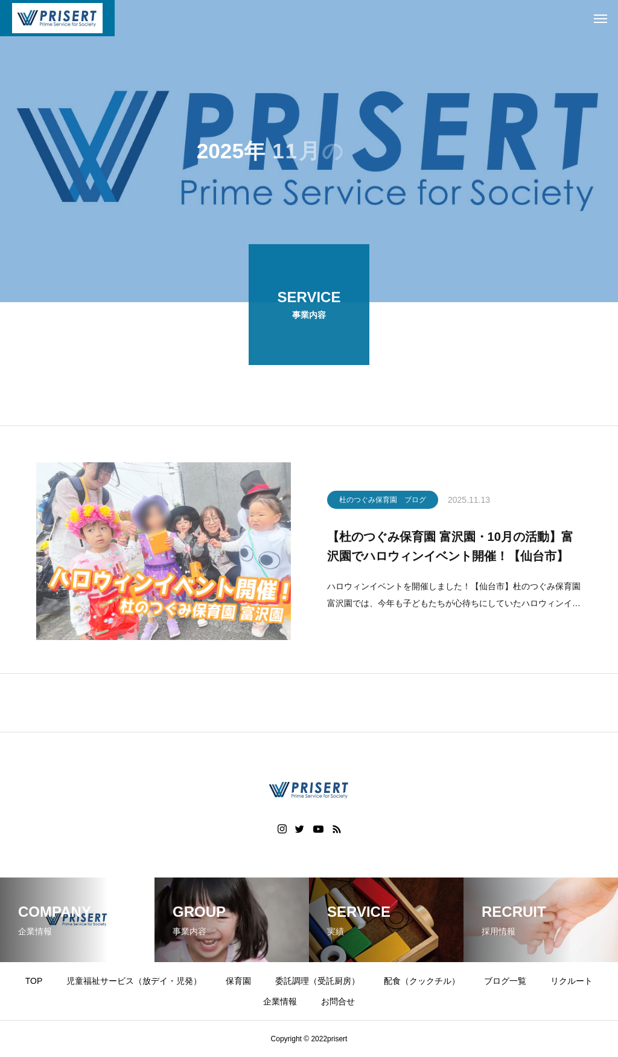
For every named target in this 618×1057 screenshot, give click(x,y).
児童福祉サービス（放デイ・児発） (134, 981)
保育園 (238, 981)
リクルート (571, 981)
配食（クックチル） (422, 981)
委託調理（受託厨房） (317, 981)
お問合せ (338, 1001)
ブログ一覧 (505, 981)
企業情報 (280, 1001)
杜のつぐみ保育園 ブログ (382, 501)
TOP (34, 981)
